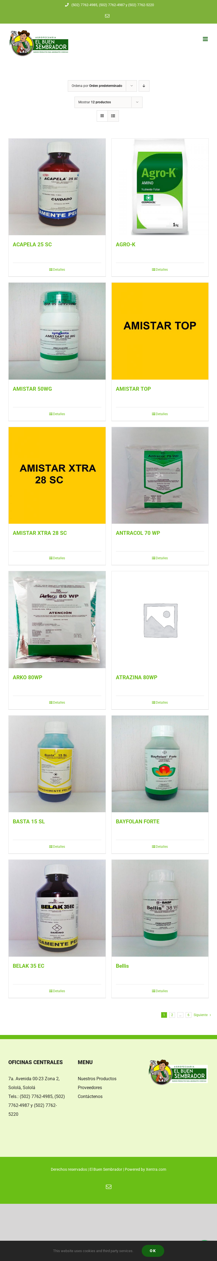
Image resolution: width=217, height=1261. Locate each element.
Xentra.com (156, 1169)
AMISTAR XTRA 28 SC (40, 533)
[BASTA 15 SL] (57, 764)
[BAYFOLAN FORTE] (160, 764)
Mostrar (94, 102)
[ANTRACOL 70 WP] (160, 475)
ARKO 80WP (27, 678)
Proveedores (90, 1087)
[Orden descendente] (144, 86)
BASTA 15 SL (29, 822)
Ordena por (97, 86)
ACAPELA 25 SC (32, 245)
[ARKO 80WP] (57, 619)
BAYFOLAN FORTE (137, 822)
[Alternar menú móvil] (206, 39)
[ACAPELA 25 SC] (57, 187)
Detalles (59, 270)
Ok (153, 1251)
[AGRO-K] (160, 187)
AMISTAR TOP (133, 389)
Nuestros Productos (97, 1078)
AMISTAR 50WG (32, 389)
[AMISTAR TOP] (160, 331)
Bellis (122, 966)
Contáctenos (90, 1096)
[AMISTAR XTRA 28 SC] (57, 475)
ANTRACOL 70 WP (138, 533)
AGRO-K (125, 245)
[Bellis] (160, 908)
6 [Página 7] (188, 1015)
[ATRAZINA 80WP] (160, 619)
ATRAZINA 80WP (136, 678)
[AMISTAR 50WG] (57, 331)
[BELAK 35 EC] (57, 908)
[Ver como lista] (113, 116)
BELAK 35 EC (28, 966)
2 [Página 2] (172, 1015)
